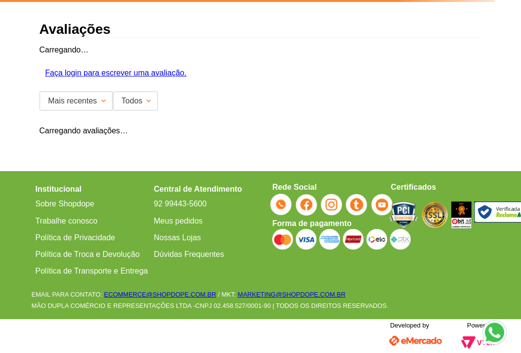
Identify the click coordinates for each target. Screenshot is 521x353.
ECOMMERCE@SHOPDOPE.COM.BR (160, 294)
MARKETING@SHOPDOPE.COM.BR (292, 294)
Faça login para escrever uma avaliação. (115, 73)
